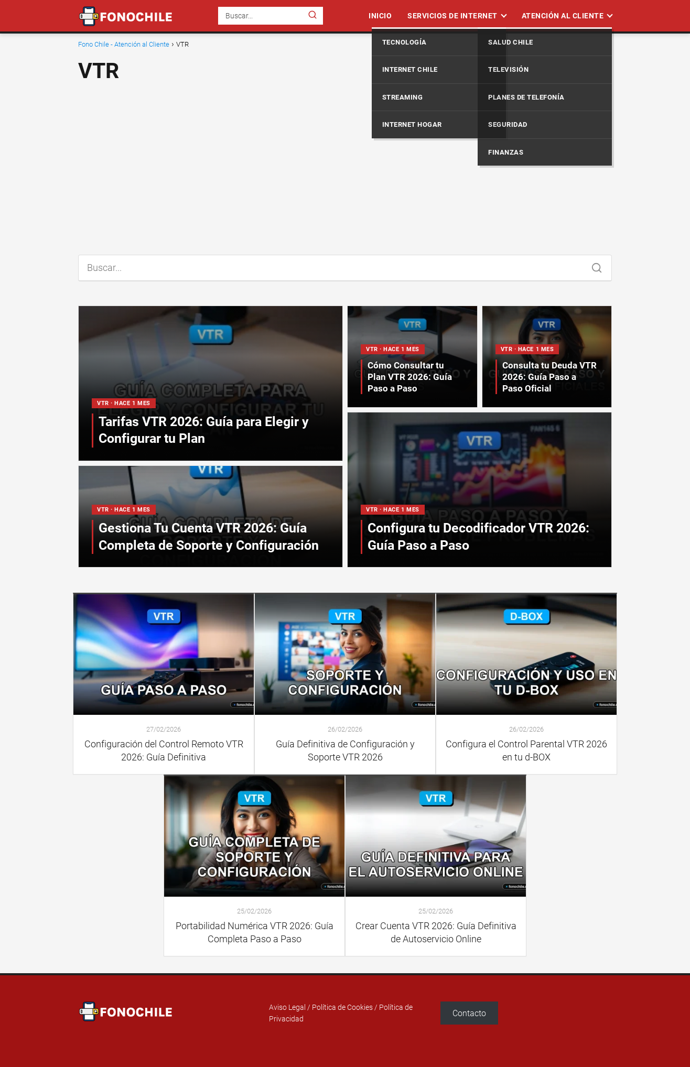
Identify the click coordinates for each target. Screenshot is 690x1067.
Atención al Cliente (563, 16)
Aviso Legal (287, 1007)
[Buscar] (312, 15)
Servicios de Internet (452, 16)
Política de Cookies (342, 1007)
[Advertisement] (345, 164)
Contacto (469, 1013)
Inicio (380, 16)
